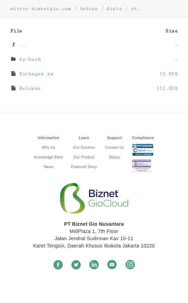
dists (114, 8)
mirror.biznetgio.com (40, 8)
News (48, 167)
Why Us (48, 147)
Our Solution (84, 147)
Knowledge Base (48, 157)
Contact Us (114, 147)
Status (114, 157)
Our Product (84, 157)
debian (89, 8)
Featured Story (84, 167)
